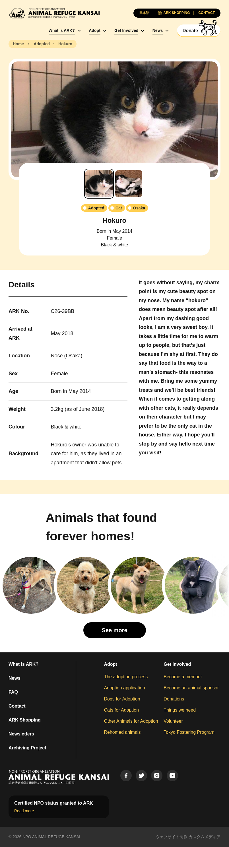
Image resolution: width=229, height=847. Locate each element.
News (157, 30)
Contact (17, 706)
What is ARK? (62, 30)
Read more (24, 811)
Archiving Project (27, 747)
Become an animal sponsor (191, 687)
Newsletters (21, 733)
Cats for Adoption (121, 710)
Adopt (94, 30)
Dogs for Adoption (122, 698)
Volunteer (173, 721)
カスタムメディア (204, 836)
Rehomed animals (122, 732)
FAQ (13, 692)
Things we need (180, 710)
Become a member (183, 676)
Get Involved (126, 30)
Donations (174, 698)
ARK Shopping (25, 720)
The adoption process (126, 676)
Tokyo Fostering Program (189, 732)
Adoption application (124, 687)
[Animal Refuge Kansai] (54, 13)
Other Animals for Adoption (131, 721)
